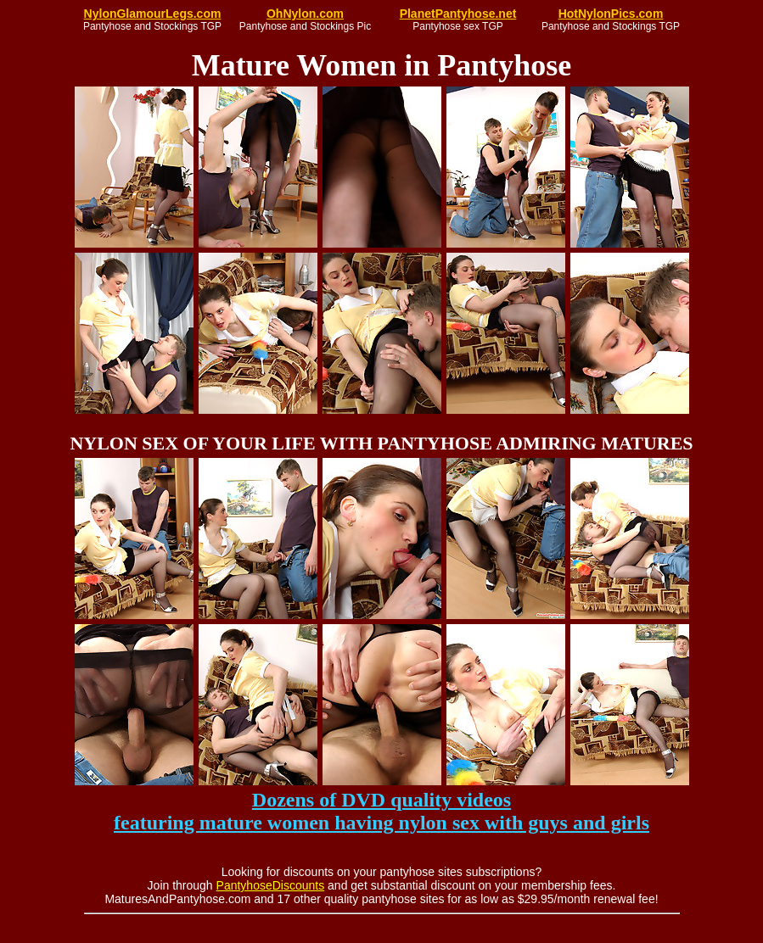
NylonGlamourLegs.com (153, 13)
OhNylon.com (305, 13)
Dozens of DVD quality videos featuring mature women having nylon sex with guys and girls (381, 811)
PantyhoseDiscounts (270, 885)
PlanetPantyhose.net (458, 13)
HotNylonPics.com (611, 13)
